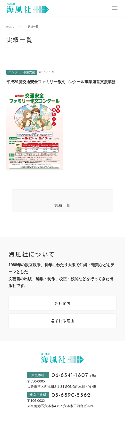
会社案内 (62, 305)
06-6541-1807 (75, 379)
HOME (10, 26)
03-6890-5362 (71, 399)
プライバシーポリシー (45, 430)
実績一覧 (62, 206)
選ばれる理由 (62, 323)
